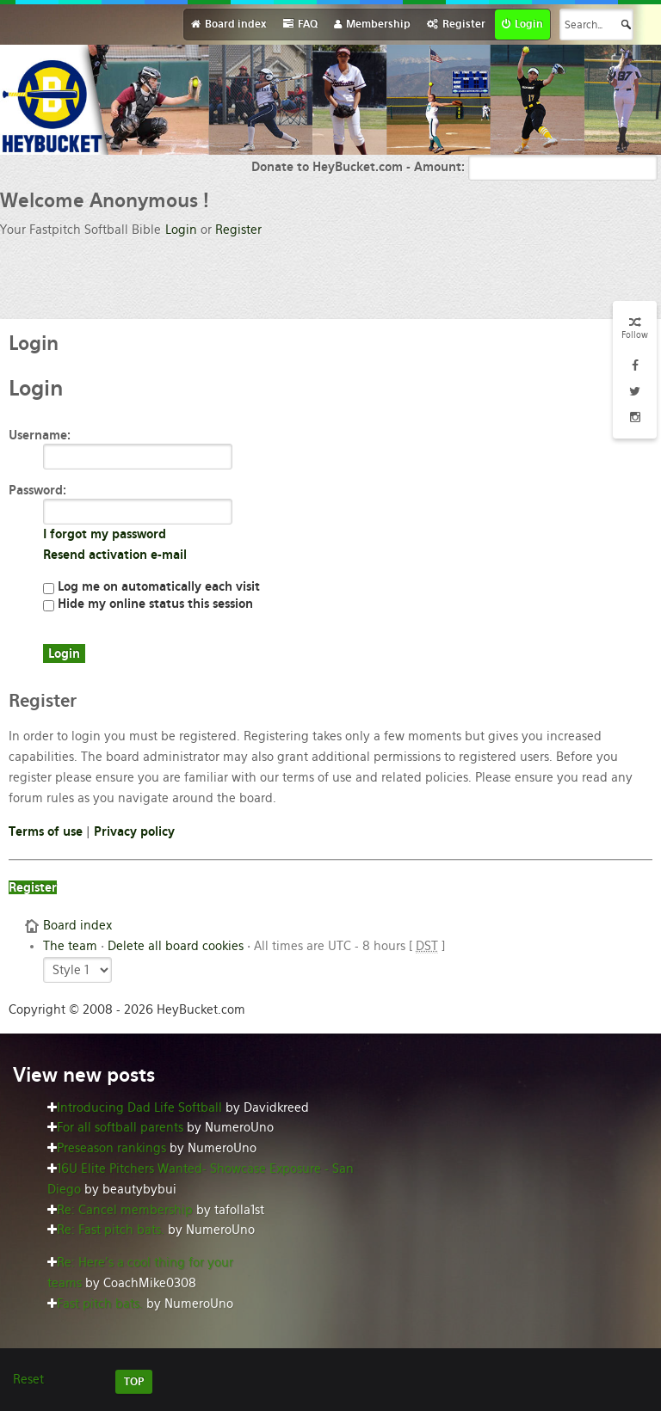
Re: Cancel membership (125, 1210)
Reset (28, 1379)
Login (181, 229)
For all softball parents (120, 1127)
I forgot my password (104, 534)
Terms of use (46, 831)
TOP (134, 1382)
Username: (40, 435)
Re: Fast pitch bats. (110, 1229)
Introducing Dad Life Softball (139, 1107)
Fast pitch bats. (100, 1303)
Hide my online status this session (148, 603)
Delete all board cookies (176, 946)
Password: (37, 490)
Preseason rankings (111, 1148)
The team (70, 946)
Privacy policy (134, 831)
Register (238, 229)
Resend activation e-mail (115, 554)
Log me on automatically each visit (151, 586)
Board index (77, 925)
